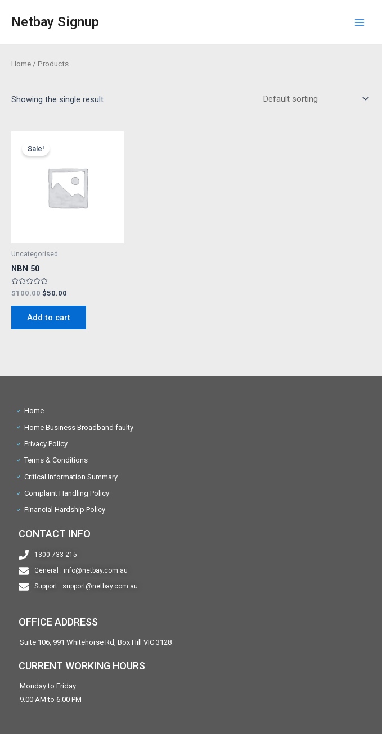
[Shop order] (314, 98)
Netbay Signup (55, 22)
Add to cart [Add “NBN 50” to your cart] (48, 317)
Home (21, 64)
